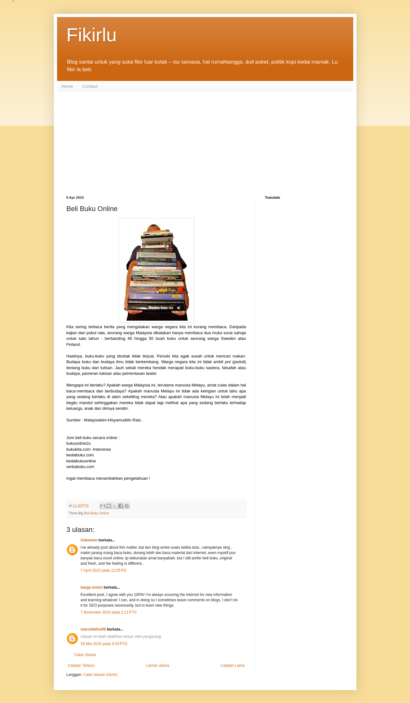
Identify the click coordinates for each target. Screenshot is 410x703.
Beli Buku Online (96, 513)
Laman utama (157, 665)
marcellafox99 (93, 629)
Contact (90, 86)
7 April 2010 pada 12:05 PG (104, 570)
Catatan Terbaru (81, 665)
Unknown (89, 540)
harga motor (92, 587)
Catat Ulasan (85, 655)
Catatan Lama (232, 665)
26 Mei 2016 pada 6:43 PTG (104, 644)
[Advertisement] (205, 139)
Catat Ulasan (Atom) (100, 674)
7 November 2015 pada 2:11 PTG (109, 612)
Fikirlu (91, 34)
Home (67, 86)
